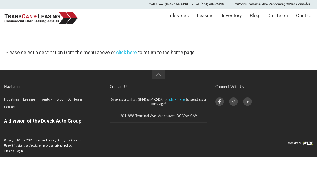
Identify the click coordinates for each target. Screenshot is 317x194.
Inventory (232, 20)
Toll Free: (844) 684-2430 (168, 4)
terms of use (45, 145)
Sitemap (9, 151)
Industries (178, 20)
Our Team (277, 20)
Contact (304, 20)
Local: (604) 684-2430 (207, 4)
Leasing (205, 20)
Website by (300, 142)
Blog (254, 20)
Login (19, 151)
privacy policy (62, 145)
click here (126, 52)
